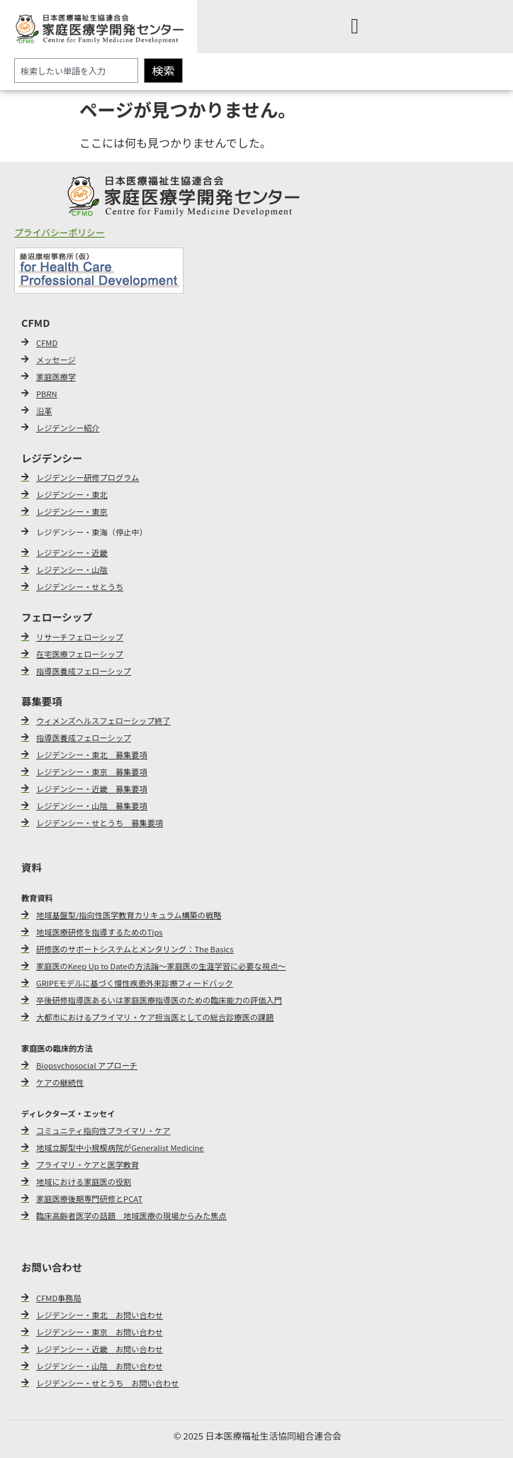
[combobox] (76, 70)
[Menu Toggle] (355, 26)
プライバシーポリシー (59, 232)
